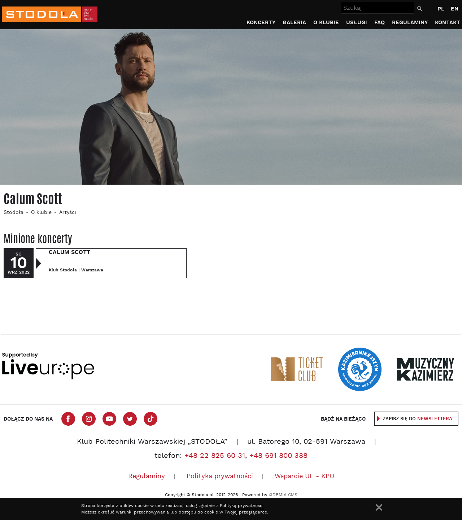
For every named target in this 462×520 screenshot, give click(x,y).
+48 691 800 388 (278, 456)
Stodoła (13, 212)
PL (440, 8)
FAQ (379, 22)
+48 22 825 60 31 (214, 456)
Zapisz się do (417, 419)
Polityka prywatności (220, 476)
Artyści (67, 212)
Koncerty (261, 22)
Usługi (356, 22)
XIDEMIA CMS (283, 495)
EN (454, 8)
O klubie (326, 22)
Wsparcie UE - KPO (304, 476)
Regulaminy (410, 22)
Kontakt (447, 22)
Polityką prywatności (241, 506)
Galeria (294, 22)
